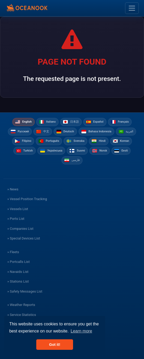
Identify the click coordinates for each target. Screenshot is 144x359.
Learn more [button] (81, 331)
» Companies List (20, 229)
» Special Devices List (23, 238)
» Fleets (13, 252)
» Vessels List (17, 209)
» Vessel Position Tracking (27, 199)
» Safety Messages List (24, 291)
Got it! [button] (54, 344)
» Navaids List (17, 272)
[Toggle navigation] (132, 8)
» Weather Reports (21, 305)
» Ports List (15, 219)
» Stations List (18, 281)
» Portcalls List (18, 262)
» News (12, 189)
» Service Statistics (21, 315)
